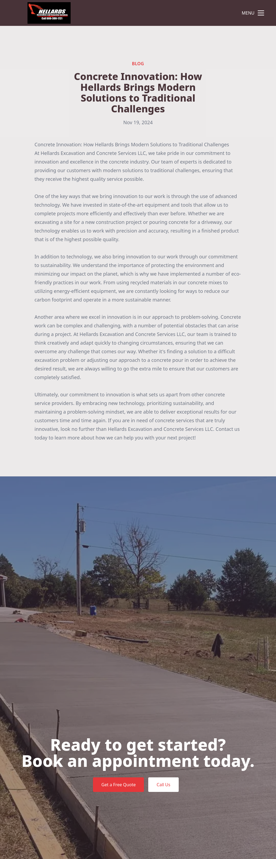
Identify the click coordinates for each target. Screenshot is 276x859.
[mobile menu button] (260, 12)
